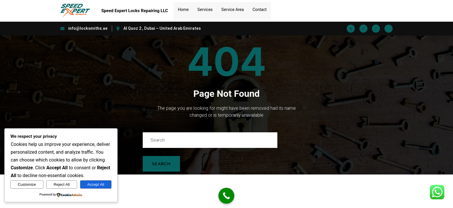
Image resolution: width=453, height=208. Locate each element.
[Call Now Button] (226, 196)
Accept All (95, 184)
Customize (27, 184)
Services (205, 7)
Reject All (61, 184)
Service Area (232, 7)
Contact (260, 7)
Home (183, 7)
